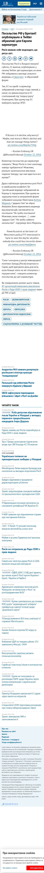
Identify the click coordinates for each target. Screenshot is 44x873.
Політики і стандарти (10, 739)
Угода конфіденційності (12, 742)
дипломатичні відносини (17, 314)
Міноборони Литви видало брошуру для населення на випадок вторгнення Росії (21, 470)
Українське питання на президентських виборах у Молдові (21, 458)
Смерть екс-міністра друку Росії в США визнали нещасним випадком (20, 562)
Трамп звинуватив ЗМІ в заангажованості (13, 718)
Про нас (5, 728)
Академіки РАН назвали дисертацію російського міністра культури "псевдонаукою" (20, 372)
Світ (12, 29)
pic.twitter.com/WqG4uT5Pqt (22, 145)
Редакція (5, 737)
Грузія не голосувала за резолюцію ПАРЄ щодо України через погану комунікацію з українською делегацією (20, 680)
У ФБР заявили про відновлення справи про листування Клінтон (21, 516)
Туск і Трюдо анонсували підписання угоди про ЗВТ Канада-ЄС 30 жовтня (19, 443)
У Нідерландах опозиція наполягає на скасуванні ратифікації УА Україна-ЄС (20, 504)
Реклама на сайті (9, 731)
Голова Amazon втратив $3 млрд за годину (19, 631)
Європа (7, 309)
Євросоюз (18, 76)
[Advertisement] (22, 117)
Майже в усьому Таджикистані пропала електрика (21, 539)
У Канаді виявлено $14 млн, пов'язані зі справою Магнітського (21, 620)
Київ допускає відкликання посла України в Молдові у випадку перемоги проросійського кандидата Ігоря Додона (22, 417)
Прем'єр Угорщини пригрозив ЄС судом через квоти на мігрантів (21, 695)
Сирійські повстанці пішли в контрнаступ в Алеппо (22, 666)
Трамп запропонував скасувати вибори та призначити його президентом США (21, 493)
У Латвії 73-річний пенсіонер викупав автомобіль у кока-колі (19, 527)
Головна (5, 29)
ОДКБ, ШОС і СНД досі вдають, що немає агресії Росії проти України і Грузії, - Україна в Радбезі (21, 575)
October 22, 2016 (32, 154)
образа (6, 319)
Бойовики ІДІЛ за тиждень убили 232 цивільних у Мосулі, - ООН (20, 643)
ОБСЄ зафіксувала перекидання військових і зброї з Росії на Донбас (20, 394)
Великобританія (20, 299)
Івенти (4, 734)
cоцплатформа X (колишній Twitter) (22, 324)
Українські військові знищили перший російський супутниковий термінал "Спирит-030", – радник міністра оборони (28, 23)
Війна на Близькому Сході (14, 9)
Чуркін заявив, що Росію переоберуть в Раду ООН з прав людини (21, 431)
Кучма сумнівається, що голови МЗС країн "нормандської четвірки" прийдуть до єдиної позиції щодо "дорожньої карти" (22, 605)
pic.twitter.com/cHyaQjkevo (22, 244)
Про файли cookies (10, 868)
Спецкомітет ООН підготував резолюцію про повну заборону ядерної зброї (21, 706)
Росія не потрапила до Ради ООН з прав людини (21, 550)
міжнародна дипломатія (16, 304)
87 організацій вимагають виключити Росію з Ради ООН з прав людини (21, 288)
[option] (22, 19)
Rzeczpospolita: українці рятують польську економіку (17, 654)
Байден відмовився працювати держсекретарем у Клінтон (17, 481)
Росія (6, 299)
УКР (35, 3)
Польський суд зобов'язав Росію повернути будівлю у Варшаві (18, 384)
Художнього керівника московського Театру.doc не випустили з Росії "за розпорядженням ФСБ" (20, 589)
